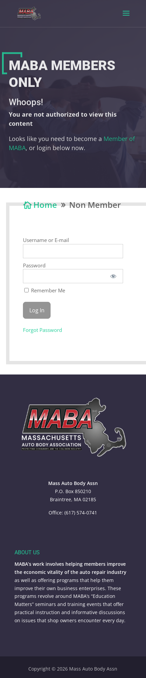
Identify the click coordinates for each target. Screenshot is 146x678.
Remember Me (44, 290)
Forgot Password (42, 329)
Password (34, 265)
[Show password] (113, 276)
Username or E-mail (46, 240)
